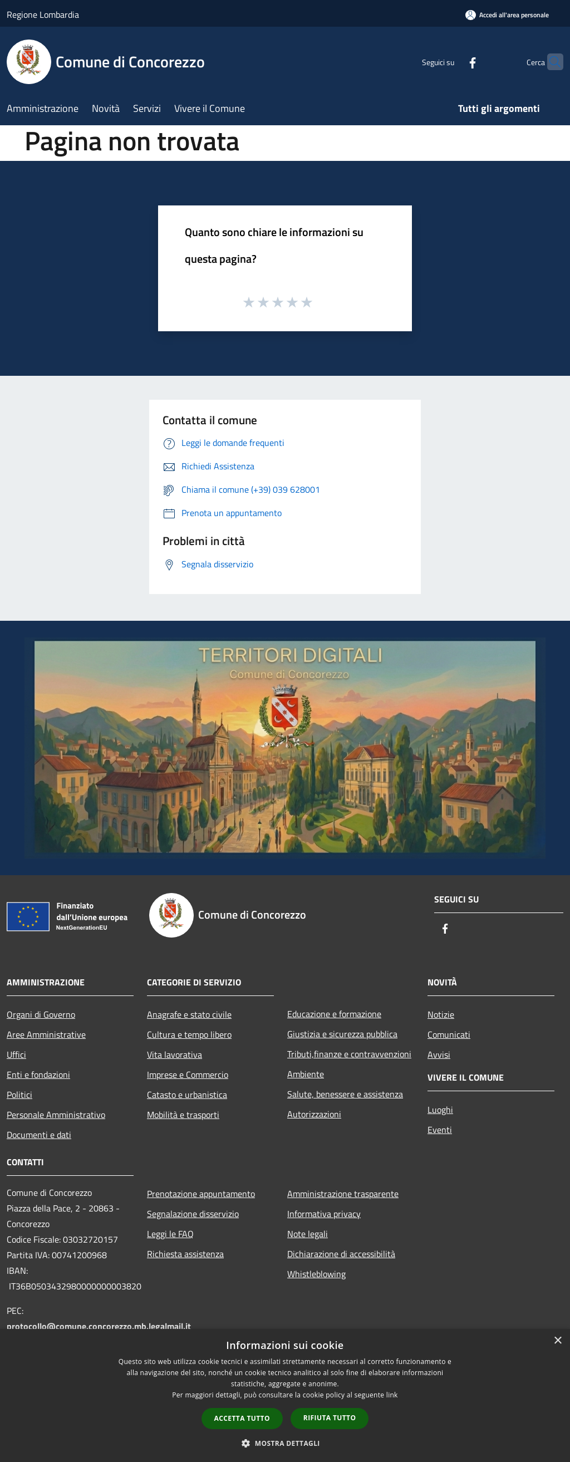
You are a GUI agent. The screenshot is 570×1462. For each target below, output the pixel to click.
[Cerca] (550, 61)
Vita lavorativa (174, 1054)
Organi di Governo (41, 1014)
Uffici (16, 1054)
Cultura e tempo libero (189, 1034)
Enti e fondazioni (38, 1074)
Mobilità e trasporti (183, 1114)
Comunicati (449, 1034)
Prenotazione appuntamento (201, 1193)
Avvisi (439, 1054)
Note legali (307, 1233)
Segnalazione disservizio (193, 1213)
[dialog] (285, 1395)
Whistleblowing (316, 1274)
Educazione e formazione (334, 1014)
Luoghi (440, 1109)
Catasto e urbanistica (187, 1094)
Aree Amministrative (46, 1034)
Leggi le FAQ (170, 1233)
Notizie (441, 1014)
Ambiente (305, 1074)
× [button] (557, 1341)
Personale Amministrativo (56, 1114)
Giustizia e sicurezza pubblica (342, 1034)
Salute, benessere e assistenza (345, 1094)
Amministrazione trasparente (343, 1193)
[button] (285, 1443)
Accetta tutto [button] (242, 1418)
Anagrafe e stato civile (189, 1014)
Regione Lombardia (43, 14)
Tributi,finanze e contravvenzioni (349, 1054)
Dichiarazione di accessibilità (341, 1253)
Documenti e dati (39, 1134)
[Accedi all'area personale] (507, 15)
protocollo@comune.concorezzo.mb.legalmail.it (99, 1326)
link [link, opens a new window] (392, 1395)
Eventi (440, 1129)
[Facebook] (451, 61)
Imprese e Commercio (187, 1074)
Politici (19, 1094)
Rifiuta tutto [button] (329, 1417)
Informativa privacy (324, 1213)
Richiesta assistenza (185, 1253)
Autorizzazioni (314, 1114)
